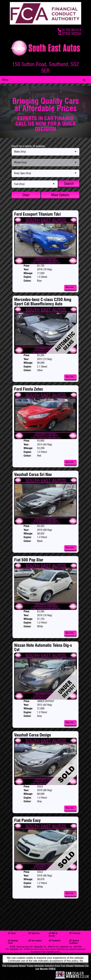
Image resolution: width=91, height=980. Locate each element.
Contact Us (54, 940)
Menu (5, 79)
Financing (74, 933)
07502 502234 (71, 33)
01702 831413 (71, 30)
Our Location (35, 940)
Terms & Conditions (74, 941)
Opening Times (13, 941)
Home (12, 933)
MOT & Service (53, 934)
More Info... (70, 287)
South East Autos (22, 946)
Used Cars (34, 933)
